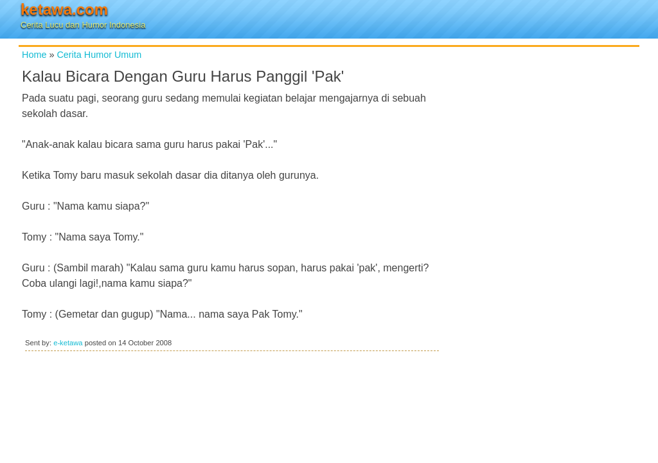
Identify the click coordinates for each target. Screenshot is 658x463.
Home (34, 55)
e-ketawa (67, 343)
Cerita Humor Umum (99, 55)
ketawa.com (64, 9)
